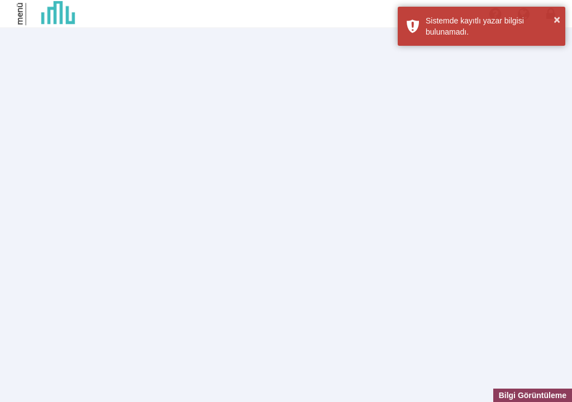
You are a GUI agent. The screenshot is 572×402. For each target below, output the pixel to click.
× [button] (557, 19)
